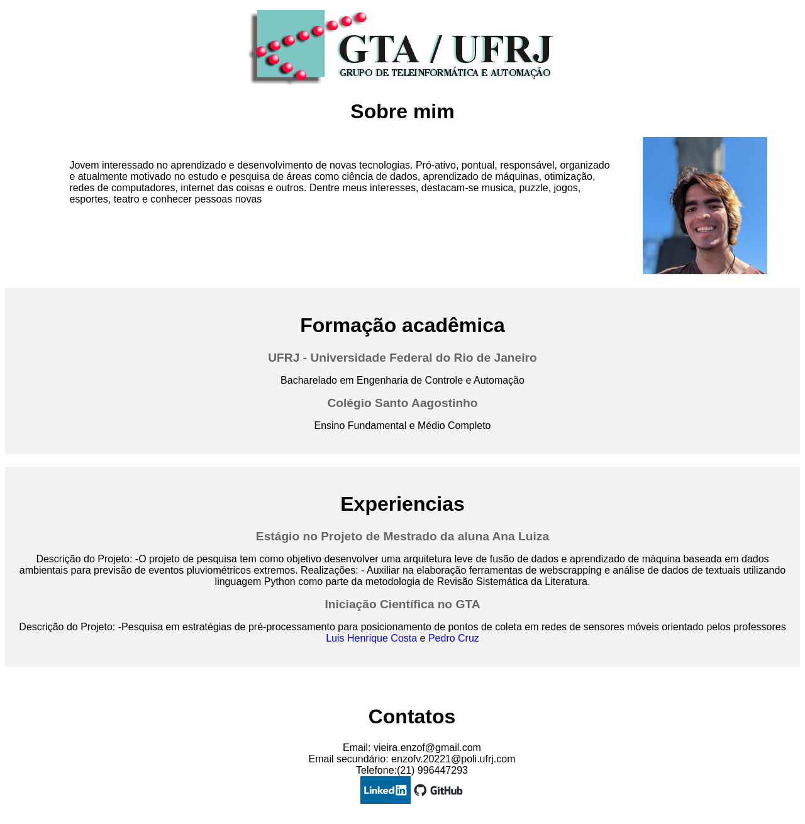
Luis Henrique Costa (371, 638)
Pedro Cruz (453, 638)
